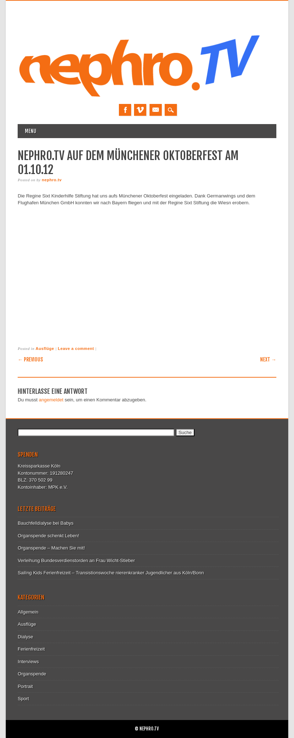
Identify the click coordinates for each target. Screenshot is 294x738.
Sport (23, 698)
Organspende (32, 673)
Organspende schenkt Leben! (48, 535)
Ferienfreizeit (31, 649)
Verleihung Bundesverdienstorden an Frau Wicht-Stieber (76, 560)
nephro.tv (52, 180)
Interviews (28, 661)
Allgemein (28, 612)
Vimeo (140, 110)
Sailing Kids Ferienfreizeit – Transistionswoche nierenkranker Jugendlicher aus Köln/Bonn (111, 572)
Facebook (125, 110)
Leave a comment (76, 348)
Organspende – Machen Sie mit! (51, 548)
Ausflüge (45, 348)
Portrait (25, 686)
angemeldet (51, 399)
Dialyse (25, 636)
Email (156, 110)
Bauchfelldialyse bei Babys (46, 523)
